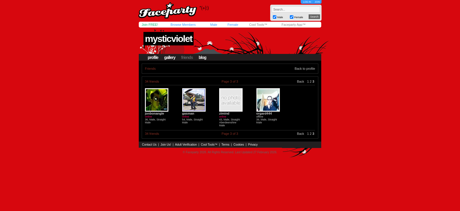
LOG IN (307, 2)
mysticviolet (168, 38)
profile (153, 57)
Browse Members (183, 24)
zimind (224, 113)
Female (232, 24)
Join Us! (165, 144)
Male (213, 24)
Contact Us (149, 144)
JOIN (317, 2)
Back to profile (305, 68)
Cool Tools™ (258, 24)
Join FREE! (150, 24)
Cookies (239, 144)
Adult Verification (186, 144)
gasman (188, 113)
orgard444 (264, 113)
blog (202, 57)
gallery (169, 57)
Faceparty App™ (294, 24)
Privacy (253, 144)
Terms (225, 144)
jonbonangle (154, 113)
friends (187, 57)
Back (300, 81)
